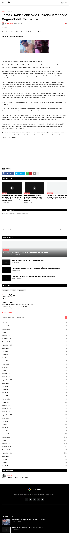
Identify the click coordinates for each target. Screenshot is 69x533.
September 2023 (34, 415)
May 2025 (34, 358)
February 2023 (34, 437)
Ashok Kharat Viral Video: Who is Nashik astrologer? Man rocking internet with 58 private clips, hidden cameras (12, 198)
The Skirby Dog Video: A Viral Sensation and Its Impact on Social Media (33, 276)
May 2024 (34, 393)
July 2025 (34, 351)
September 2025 (34, 345)
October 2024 (34, 377)
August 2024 (34, 383)
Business (5, 290)
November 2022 (34, 447)
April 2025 (34, 361)
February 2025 (34, 367)
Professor (10, 475)
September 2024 (34, 380)
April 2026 (34, 323)
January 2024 (34, 402)
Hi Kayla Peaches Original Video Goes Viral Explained (28, 260)
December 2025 (34, 335)
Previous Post (7, 230)
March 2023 (34, 434)
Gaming (13, 290)
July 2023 (34, 421)
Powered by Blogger (9, 295)
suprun (4, 298)
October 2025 (34, 342)
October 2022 (34, 450)
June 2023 (34, 424)
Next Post (63, 230)
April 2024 (34, 396)
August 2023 (34, 418)
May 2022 (34, 466)
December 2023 (34, 405)
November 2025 (34, 339)
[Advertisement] (34, 152)
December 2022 (34, 443)
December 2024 (34, 373)
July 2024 (34, 386)
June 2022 (34, 462)
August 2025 (34, 348)
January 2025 (34, 370)
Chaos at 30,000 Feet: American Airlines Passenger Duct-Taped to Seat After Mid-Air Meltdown (57, 197)
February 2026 (34, 329)
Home (3, 11)
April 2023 (34, 431)
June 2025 (34, 354)
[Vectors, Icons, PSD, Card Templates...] (33, 317)
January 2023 (34, 440)
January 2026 (34, 332)
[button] (2, 2)
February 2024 (34, 399)
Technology (21, 290)
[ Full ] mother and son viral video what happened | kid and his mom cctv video (36, 268)
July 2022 (34, 459)
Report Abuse (8, 312)
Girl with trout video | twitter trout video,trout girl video (28, 519)
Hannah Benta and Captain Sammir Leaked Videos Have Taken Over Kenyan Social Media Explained (34, 198)
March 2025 (34, 364)
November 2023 (34, 408)
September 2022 (34, 453)
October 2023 (34, 412)
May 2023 (34, 427)
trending (9, 11)
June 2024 (34, 389)
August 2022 (34, 456)
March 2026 (34, 326)
